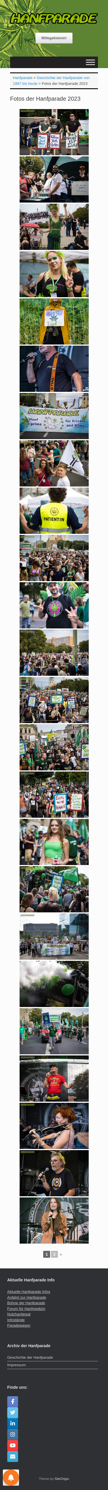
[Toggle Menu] (90, 62)
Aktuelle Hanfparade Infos (28, 1291)
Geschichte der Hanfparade (30, 1357)
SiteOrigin (61, 1478)
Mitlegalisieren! (54, 38)
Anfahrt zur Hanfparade (26, 1297)
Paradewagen (18, 1325)
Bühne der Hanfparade (26, 1303)
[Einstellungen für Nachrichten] (11, 1478)
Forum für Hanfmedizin (26, 1308)
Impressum (16, 1365)
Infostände (16, 1320)
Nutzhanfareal (19, 1314)
